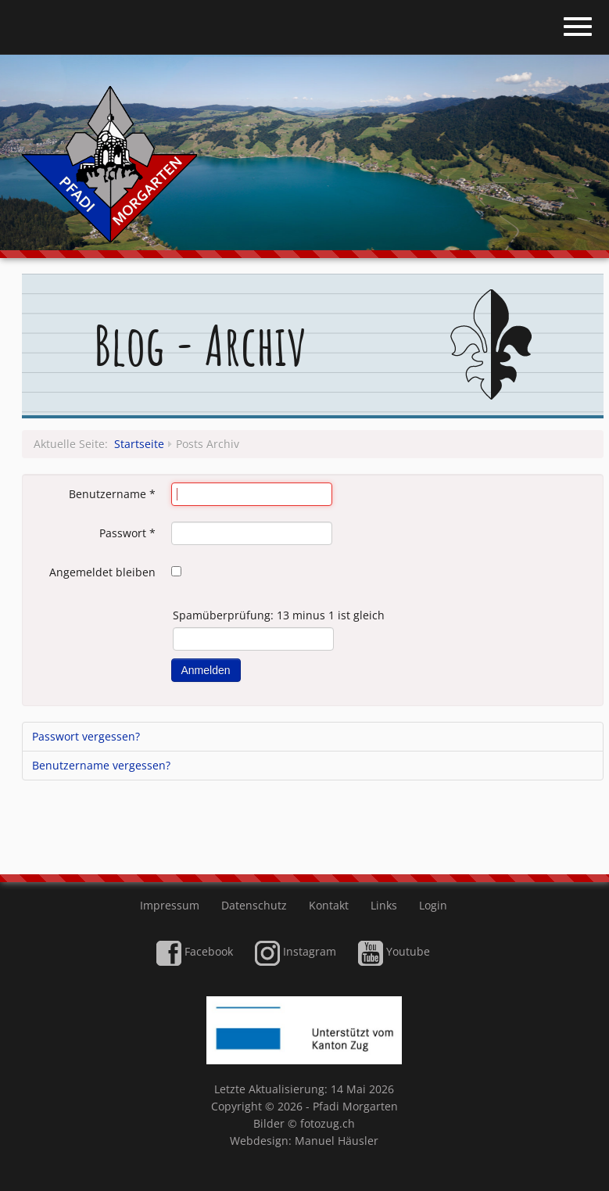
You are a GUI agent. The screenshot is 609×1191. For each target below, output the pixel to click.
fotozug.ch (327, 1123)
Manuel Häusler (336, 1140)
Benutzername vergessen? (101, 765)
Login (433, 905)
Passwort (127, 533)
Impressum (169, 905)
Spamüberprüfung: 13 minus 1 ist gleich (279, 615)
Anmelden (206, 670)
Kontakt (329, 905)
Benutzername (112, 493)
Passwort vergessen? (86, 736)
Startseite (139, 443)
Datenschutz (254, 905)
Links (384, 905)
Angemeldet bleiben (102, 572)
